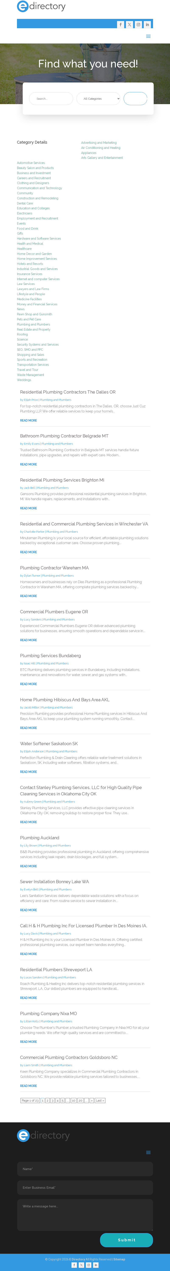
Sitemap (119, 1259)
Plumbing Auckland (39, 837)
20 (80, 1100)
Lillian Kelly (31, 1021)
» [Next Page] (92, 1100)
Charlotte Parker (34, 531)
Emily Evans (32, 443)
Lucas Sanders (33, 977)
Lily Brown (30, 845)
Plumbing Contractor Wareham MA (54, 567)
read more (28, 420)
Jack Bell (29, 487)
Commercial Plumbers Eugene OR (54, 611)
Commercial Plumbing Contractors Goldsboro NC (69, 1057)
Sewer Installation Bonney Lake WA (54, 881)
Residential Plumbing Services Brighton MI (62, 480)
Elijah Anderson (34, 751)
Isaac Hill (29, 663)
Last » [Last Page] (100, 1100)
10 (73, 1100)
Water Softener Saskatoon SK (49, 743)
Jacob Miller (31, 707)
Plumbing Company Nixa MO (48, 1013)
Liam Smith (31, 1065)
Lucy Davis (31, 933)
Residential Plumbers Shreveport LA (56, 969)
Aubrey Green (33, 801)
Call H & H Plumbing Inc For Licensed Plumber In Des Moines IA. (83, 925)
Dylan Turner (32, 575)
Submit (127, 1240)
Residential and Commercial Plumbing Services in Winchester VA (84, 524)
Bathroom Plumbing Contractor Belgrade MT (64, 436)
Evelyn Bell (31, 889)
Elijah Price (31, 399)
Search (141, 98)
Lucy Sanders (32, 619)
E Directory (77, 1259)
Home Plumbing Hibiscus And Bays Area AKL (65, 699)
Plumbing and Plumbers (55, 399)
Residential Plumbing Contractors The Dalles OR (68, 392)
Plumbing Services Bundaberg (50, 655)
